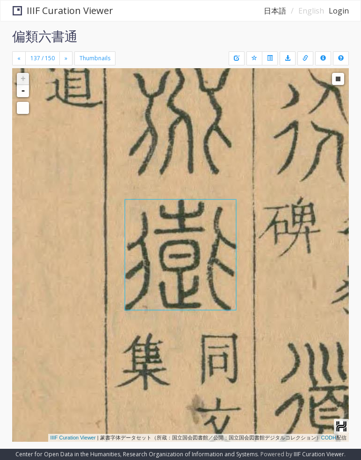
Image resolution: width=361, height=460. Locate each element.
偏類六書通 (45, 36)
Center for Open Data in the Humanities (67, 454)
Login (339, 11)
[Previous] (19, 58)
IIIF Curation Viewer (63, 10)
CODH (328, 437)
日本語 (275, 11)
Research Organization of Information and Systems (190, 454)
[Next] (65, 58)
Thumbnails (94, 58)
